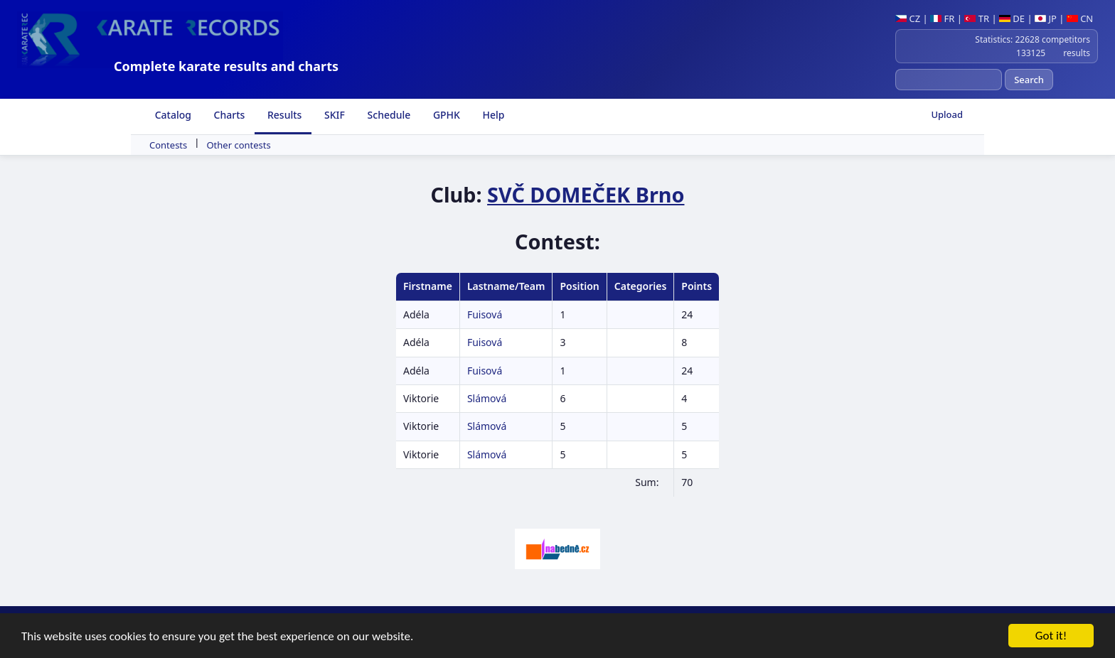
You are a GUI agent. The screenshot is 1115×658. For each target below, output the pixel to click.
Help (492, 115)
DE (1012, 18)
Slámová (486, 398)
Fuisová (484, 314)
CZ (907, 18)
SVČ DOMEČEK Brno (585, 194)
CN (1080, 18)
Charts (228, 115)
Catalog (171, 115)
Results (283, 115)
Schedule (387, 115)
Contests (168, 145)
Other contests (238, 145)
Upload (947, 114)
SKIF (333, 115)
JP (1046, 18)
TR (976, 18)
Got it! (1051, 636)
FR (942, 18)
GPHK (445, 115)
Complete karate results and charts (226, 66)
